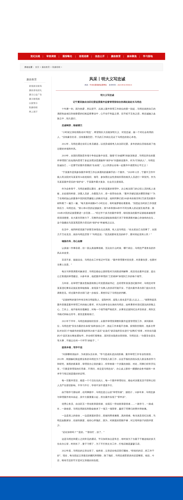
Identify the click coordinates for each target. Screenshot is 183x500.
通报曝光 (67, 56)
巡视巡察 (84, 56)
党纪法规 (35, 56)
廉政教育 (116, 56)
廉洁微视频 (34, 99)
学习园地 (148, 56)
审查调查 (51, 56)
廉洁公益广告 (35, 94)
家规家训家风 (35, 86)
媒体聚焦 (132, 56)
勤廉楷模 (56, 67)
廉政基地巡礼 (35, 90)
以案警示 (33, 103)
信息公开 (100, 56)
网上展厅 (33, 112)
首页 (37, 67)
